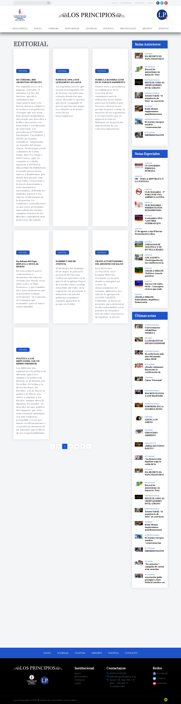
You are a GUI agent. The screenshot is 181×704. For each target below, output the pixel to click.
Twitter (159, 678)
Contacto (140, 3)
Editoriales (72, 28)
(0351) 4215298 (118, 673)
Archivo (147, 28)
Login (150, 3)
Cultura (80, 653)
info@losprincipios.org (123, 676)
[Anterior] (52, 446)
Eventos (164, 28)
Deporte (97, 653)
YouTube (160, 683)
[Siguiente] (88, 446)
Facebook (160, 673)
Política (108, 28)
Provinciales (128, 28)
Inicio (114, 3)
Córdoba (53, 28)
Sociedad (91, 28)
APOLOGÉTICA (20, 28)
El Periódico (126, 3)
